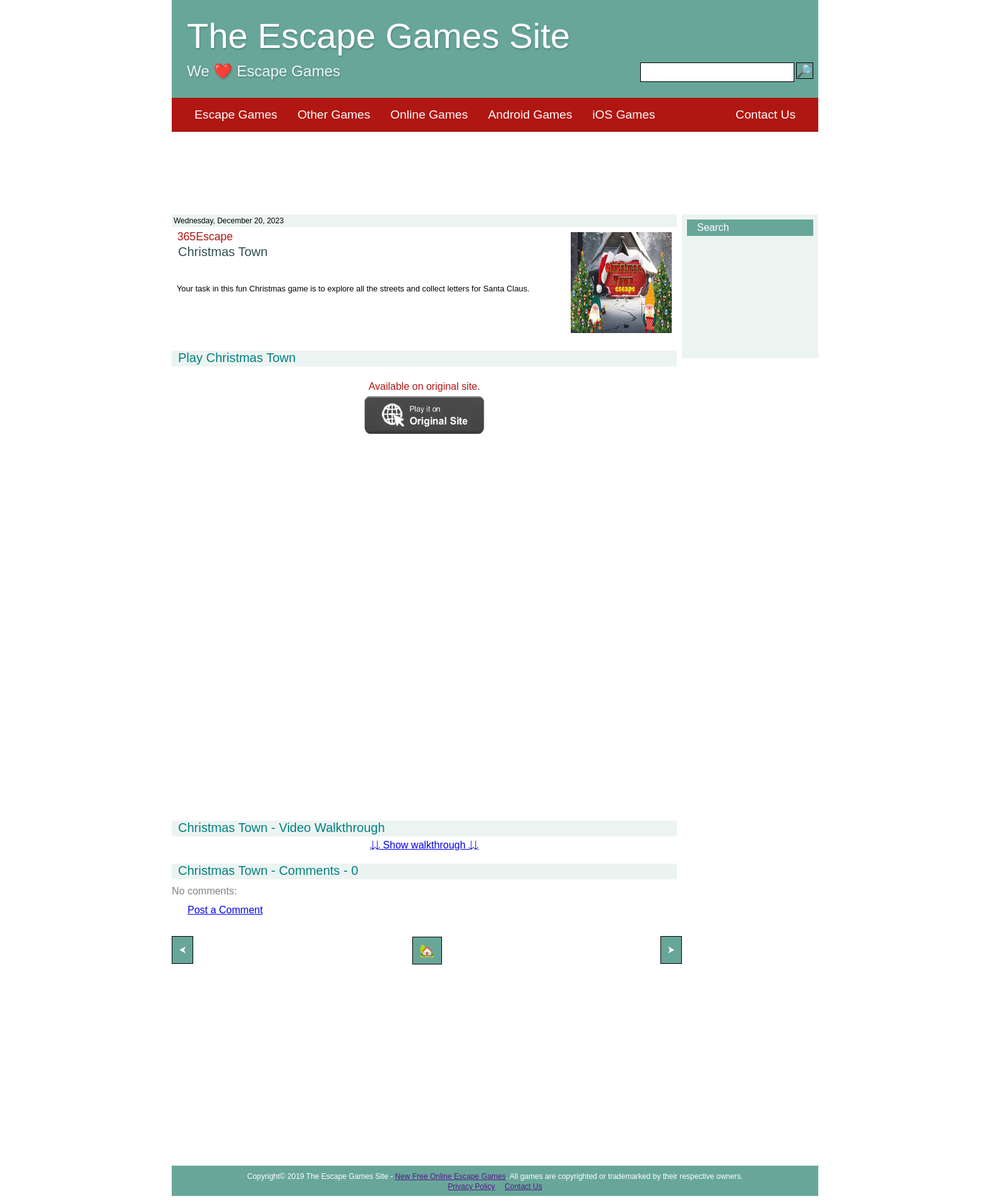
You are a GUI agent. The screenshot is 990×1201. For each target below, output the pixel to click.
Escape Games (235, 114)
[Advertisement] (495, 165)
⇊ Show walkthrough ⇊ (424, 845)
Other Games (333, 114)
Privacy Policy (471, 1186)
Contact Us (766, 114)
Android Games (530, 114)
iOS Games (623, 114)
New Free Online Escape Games (450, 1176)
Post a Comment (225, 910)
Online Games (429, 114)
